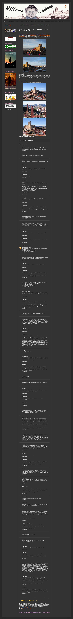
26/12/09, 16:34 (24, 242)
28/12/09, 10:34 (24, 520)
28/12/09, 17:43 (24, 558)
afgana (23, 245)
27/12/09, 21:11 (24, 465)
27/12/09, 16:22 (24, 399)
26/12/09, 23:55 (24, 325)
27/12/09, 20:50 (24, 429)
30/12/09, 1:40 (24, 584)
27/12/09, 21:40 (24, 474)
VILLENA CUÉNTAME (54, 21)
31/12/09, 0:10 (24, 593)
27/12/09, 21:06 (24, 450)
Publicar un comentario (24, 595)
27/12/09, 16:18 (24, 393)
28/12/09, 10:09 (24, 499)
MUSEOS (17, 21)
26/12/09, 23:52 (24, 314)
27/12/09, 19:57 (24, 413)
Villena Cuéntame (25, 291)
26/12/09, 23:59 (24, 331)
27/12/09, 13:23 (24, 377)
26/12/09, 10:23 (24, 150)
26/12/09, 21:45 (24, 267)
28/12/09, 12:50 (24, 535)
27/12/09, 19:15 (24, 405)
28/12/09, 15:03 (24, 549)
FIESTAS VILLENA (47, 21)
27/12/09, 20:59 (24, 440)
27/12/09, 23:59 (24, 483)
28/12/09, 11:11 (24, 529)
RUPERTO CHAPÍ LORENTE (30, 21)
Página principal (5, 21)
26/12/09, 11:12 (24, 202)
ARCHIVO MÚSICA (61, 21)
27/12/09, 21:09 (24, 456)
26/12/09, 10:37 (24, 171)
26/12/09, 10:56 (24, 177)
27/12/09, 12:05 (24, 361)
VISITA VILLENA (22, 21)
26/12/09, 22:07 (24, 296)
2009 (23, 140)
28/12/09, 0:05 (24, 493)
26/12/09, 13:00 (24, 211)
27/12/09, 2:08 (24, 346)
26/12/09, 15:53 (24, 235)
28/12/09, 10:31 (24, 506)
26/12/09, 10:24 (24, 156)
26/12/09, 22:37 (24, 308)
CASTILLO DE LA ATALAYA (39, 21)
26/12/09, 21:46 (24, 277)
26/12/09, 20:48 (24, 252)
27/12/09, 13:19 (24, 371)
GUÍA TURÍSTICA (11, 21)
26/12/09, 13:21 (24, 218)
